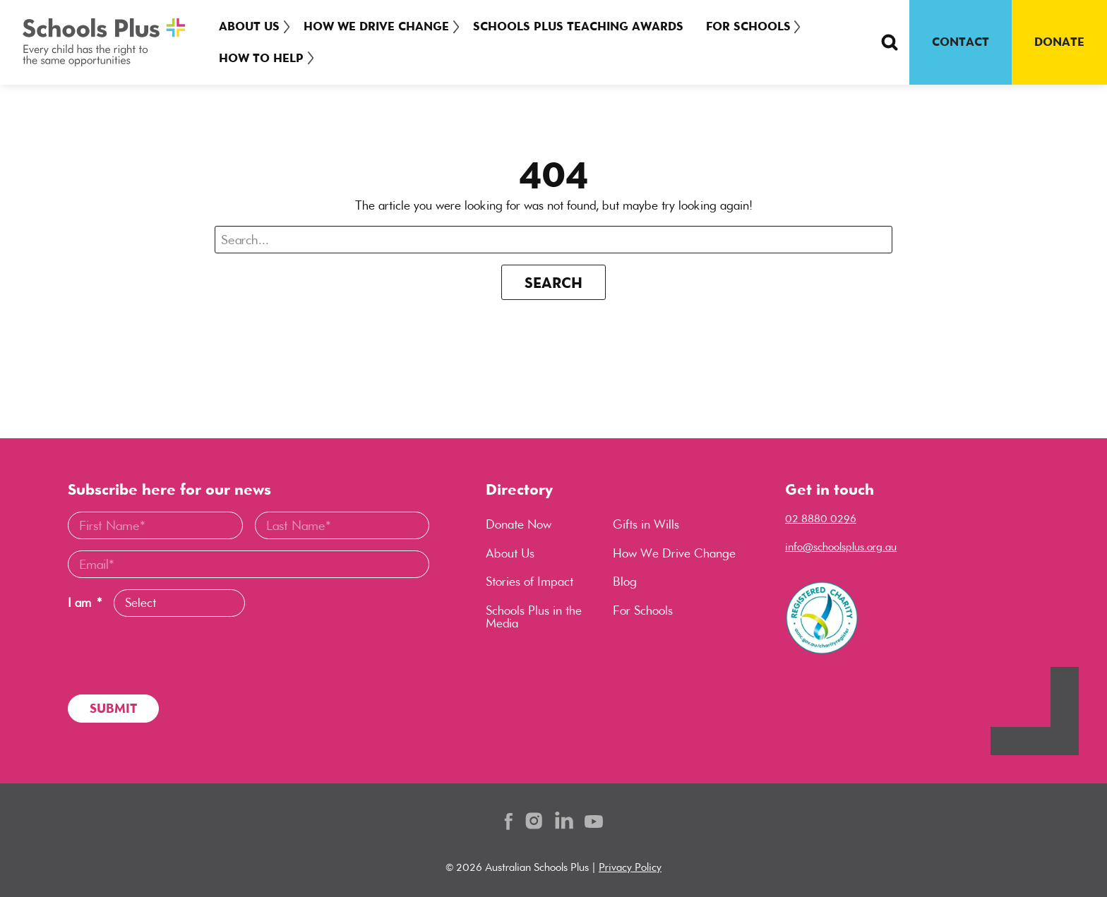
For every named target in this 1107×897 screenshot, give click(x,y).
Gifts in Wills (646, 524)
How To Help (261, 58)
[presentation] (175, 655)
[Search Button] (889, 42)
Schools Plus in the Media (534, 617)
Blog (625, 581)
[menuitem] (252, 26)
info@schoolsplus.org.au (841, 546)
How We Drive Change (380, 26)
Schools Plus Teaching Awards (586, 26)
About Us (249, 26)
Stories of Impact (529, 581)
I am (85, 603)
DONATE (1059, 41)
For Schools (756, 26)
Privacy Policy (630, 867)
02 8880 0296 (820, 518)
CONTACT (960, 41)
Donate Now (518, 524)
